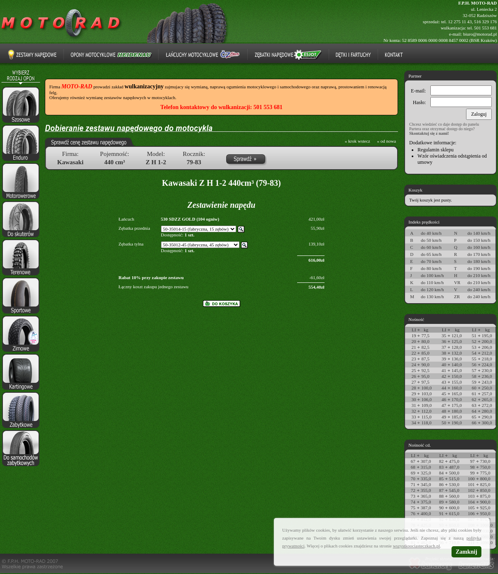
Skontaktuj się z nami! (429, 133)
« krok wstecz (357, 141)
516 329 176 (485, 21)
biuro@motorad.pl (480, 34)
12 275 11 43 (459, 21)
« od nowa (386, 141)
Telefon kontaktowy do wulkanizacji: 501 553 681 (221, 107)
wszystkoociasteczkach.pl (416, 545)
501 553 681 (485, 27)
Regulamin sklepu (435, 150)
